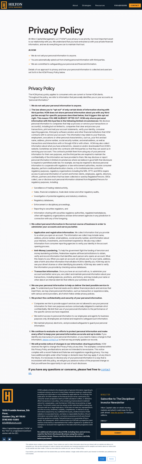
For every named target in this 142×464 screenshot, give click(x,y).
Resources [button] (100, 5)
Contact (135, 5)
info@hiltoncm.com (11, 422)
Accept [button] (102, 459)
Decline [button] (111, 459)
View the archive (117, 412)
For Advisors (120, 5)
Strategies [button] (86, 5)
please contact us (50, 340)
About (75, 5)
